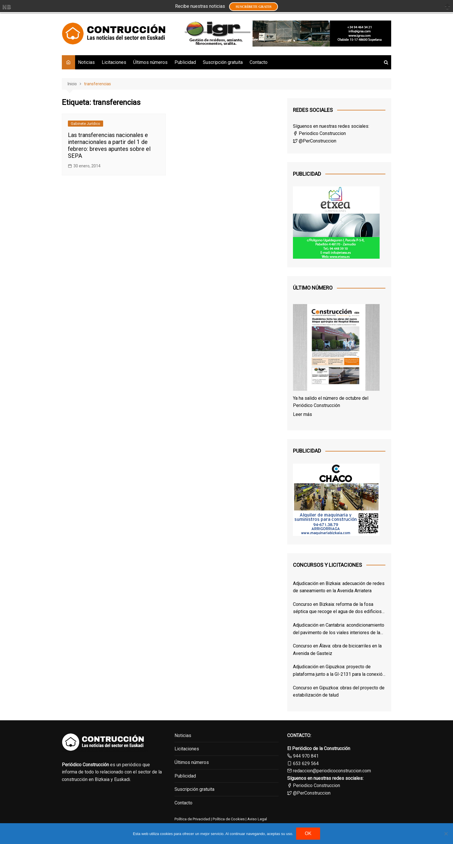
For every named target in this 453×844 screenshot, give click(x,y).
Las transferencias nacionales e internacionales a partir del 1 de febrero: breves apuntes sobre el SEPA (109, 145)
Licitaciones (114, 62)
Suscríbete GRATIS (253, 7)
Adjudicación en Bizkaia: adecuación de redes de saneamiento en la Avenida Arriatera (339, 587)
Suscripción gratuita (223, 62)
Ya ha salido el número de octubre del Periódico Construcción (330, 401)
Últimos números (150, 62)
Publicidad (185, 62)
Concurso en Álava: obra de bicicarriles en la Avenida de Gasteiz (337, 649)
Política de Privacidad (192, 819)
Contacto (259, 62)
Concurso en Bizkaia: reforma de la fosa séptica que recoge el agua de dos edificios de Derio (337, 608)
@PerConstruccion (314, 141)
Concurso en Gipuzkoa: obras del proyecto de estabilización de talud (339, 691)
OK (308, 833)
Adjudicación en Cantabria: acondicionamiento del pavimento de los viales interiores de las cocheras (338, 629)
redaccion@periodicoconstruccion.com (332, 770)
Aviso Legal (257, 819)
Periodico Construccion (319, 133)
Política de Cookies (228, 819)
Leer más (302, 414)
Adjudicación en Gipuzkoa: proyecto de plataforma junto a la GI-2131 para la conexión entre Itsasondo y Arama (339, 671)
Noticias (86, 62)
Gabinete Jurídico (85, 123)
